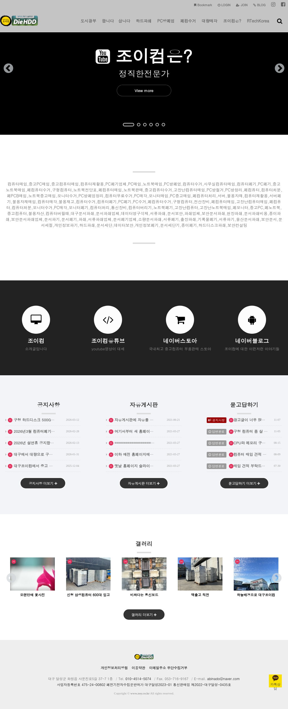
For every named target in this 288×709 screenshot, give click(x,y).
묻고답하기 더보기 (244, 483)
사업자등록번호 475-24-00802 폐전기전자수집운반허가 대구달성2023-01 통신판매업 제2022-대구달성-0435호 (144, 684)
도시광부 (88, 25)
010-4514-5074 (138, 678)
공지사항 (48, 407)
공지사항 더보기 (43, 483)
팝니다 (108, 25)
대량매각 (209, 25)
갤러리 (144, 546)
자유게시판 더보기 (143, 483)
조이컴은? (232, 25)
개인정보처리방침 (114, 667)
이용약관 (138, 667)
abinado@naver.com (223, 678)
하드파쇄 (144, 25)
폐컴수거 (188, 25)
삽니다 (124, 25)
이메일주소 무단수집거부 (168, 667)
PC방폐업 (165, 25)
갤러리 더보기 (143, 614)
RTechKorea (258, 25)
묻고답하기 (244, 407)
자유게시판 (144, 407)
